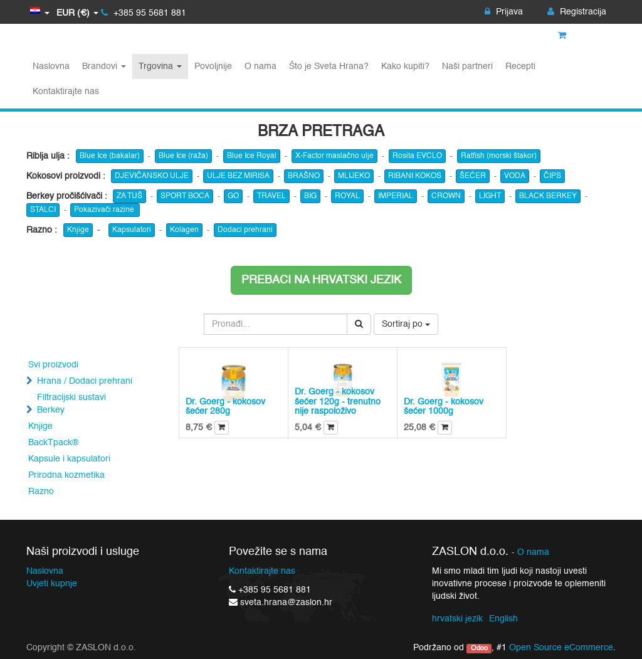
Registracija (576, 12)
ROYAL (347, 196)
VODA (514, 176)
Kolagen (184, 230)
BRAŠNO (304, 176)
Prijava (504, 12)
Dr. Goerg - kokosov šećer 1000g (443, 407)
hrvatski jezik (457, 618)
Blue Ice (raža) (183, 156)
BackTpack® (53, 442)
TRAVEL (271, 196)
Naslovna (44, 571)
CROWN (446, 196)
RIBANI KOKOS (414, 176)
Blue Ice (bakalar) (110, 156)
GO (233, 196)
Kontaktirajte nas (262, 571)
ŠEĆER (473, 176)
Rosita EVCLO (417, 156)
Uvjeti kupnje (51, 583)
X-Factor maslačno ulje (334, 156)
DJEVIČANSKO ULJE (152, 176)
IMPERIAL (395, 196)
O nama (533, 553)
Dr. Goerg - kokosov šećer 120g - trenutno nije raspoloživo (338, 401)
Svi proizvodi (53, 365)
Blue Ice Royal (251, 156)
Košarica (582, 35)
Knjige (78, 230)
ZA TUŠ (129, 196)
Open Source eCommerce (561, 647)
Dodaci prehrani (245, 230)
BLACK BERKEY (548, 196)
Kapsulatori (131, 230)
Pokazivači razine (105, 210)
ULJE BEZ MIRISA (238, 176)
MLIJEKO (354, 176)
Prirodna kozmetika (66, 475)
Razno (41, 491)
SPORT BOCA (184, 196)
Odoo (479, 648)
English (503, 618)
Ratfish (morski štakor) (499, 156)
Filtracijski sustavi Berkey (71, 403)
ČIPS (552, 176)
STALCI (43, 210)
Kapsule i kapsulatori (69, 459)
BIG (310, 196)
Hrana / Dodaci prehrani (84, 381)
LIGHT (490, 196)
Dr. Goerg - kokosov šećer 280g (225, 407)
